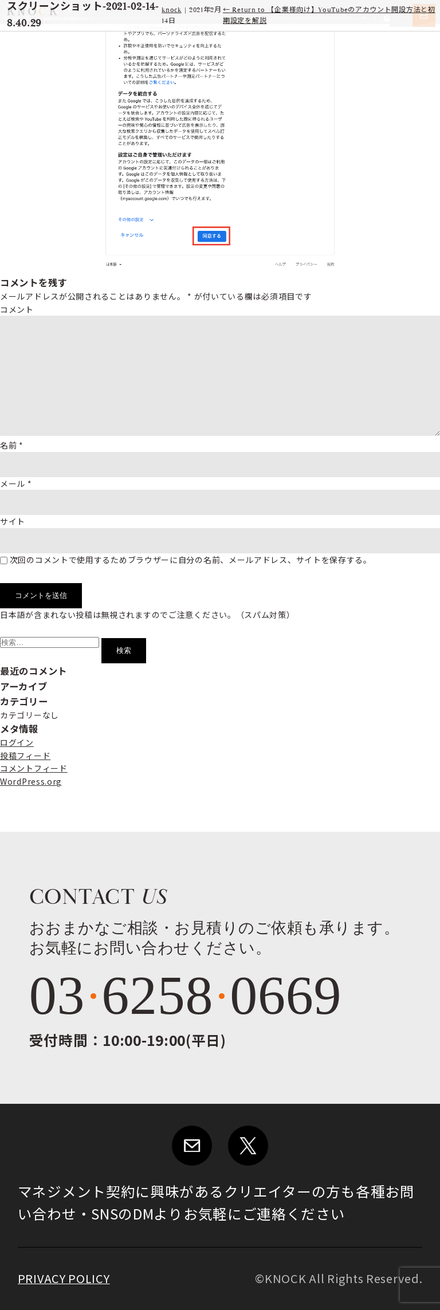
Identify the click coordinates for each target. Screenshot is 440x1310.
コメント (17, 309)
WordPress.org (31, 781)
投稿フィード (25, 755)
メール (16, 483)
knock (172, 10)
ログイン (17, 742)
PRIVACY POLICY (64, 1278)
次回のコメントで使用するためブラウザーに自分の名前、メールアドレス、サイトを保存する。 (191, 559)
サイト (12, 521)
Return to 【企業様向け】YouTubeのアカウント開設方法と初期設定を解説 (329, 15)
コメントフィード (34, 768)
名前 (11, 445)
